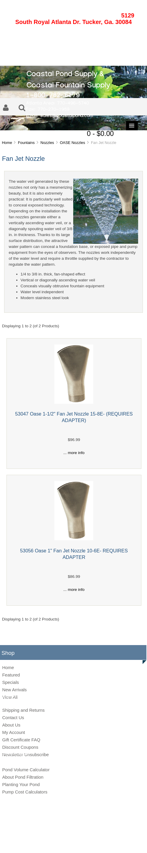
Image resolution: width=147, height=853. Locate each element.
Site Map (46, 842)
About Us (11, 724)
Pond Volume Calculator (25, 769)
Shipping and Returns (23, 710)
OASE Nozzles (72, 142)
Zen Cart (114, 833)
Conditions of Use (94, 842)
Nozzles (47, 142)
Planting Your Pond (21, 784)
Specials (10, 682)
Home (7, 142)
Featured (11, 674)
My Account (13, 732)
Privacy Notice (67, 842)
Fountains (26, 142)
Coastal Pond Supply (69, 833)
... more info (74, 452)
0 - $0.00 (100, 133)
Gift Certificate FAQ (21, 739)
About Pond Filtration (22, 777)
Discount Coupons (20, 747)
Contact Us (13, 717)
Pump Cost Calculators (24, 791)
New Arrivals (14, 689)
